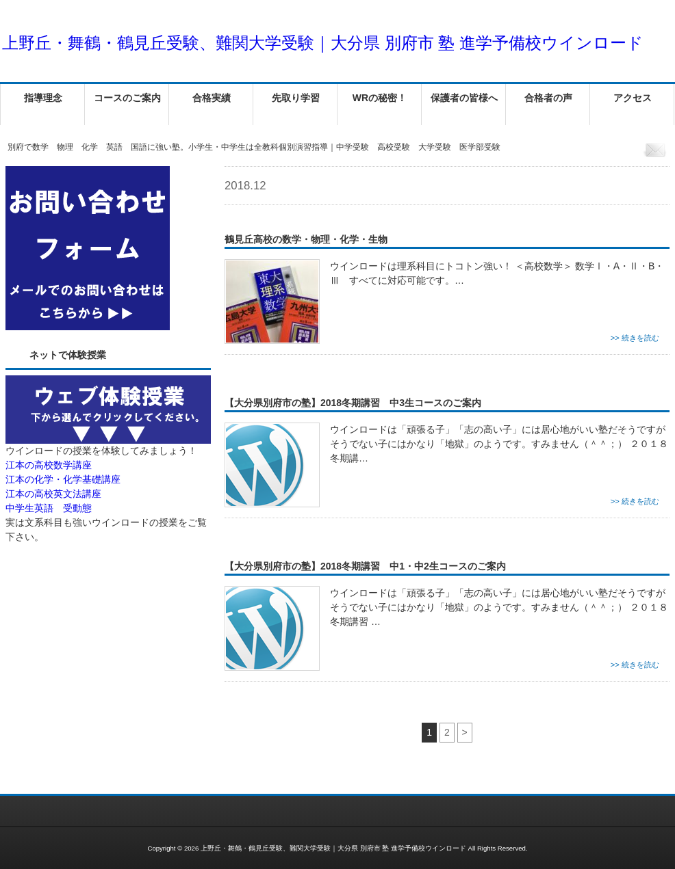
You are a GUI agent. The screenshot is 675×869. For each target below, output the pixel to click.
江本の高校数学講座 (48, 464)
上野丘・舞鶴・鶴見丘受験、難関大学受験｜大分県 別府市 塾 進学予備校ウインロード (323, 43)
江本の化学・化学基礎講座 (62, 479)
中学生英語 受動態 (48, 508)
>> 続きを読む (635, 338)
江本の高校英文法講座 (53, 493)
